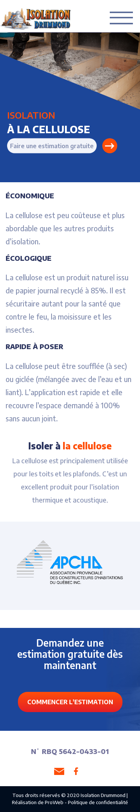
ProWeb (54, 802)
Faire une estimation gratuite (52, 145)
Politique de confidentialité (98, 802)
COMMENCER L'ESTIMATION (70, 702)
